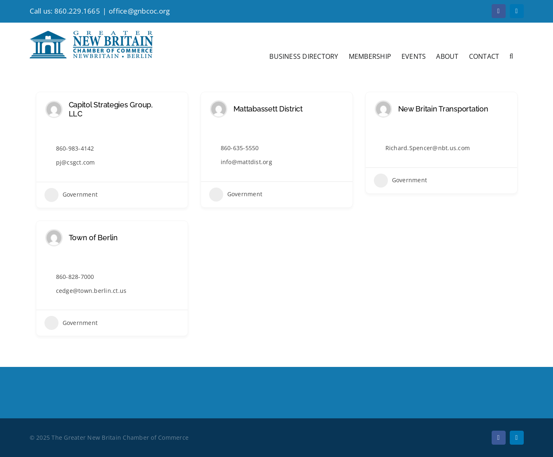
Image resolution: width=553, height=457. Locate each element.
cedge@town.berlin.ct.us (91, 291)
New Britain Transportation (443, 108)
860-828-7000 (75, 277)
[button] (511, 55)
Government (71, 195)
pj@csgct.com (75, 162)
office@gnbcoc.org (139, 11)
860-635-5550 (240, 148)
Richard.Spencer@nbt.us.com (427, 148)
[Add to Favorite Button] (176, 109)
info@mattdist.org (246, 162)
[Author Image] (54, 109)
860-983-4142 (75, 148)
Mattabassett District (268, 108)
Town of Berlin (93, 237)
